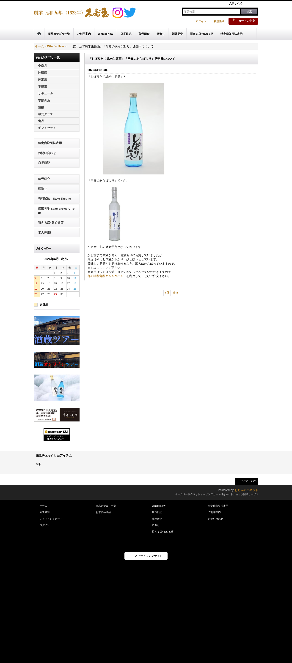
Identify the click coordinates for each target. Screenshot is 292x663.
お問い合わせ (47, 153)
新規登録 (219, 21)
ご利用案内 (214, 512)
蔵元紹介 (44, 179)
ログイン (201, 21)
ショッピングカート (51, 518)
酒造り (42, 188)
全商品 (42, 66)
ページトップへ (249, 481)
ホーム (43, 505)
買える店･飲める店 (50, 222)
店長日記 (44, 163)
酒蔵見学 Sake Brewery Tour (56, 211)
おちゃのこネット (246, 490)
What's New (158, 505)
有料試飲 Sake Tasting (54, 198)
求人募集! (44, 232)
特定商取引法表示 (50, 143)
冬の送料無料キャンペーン (105, 276)
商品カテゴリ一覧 (106, 505)
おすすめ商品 (103, 512)
